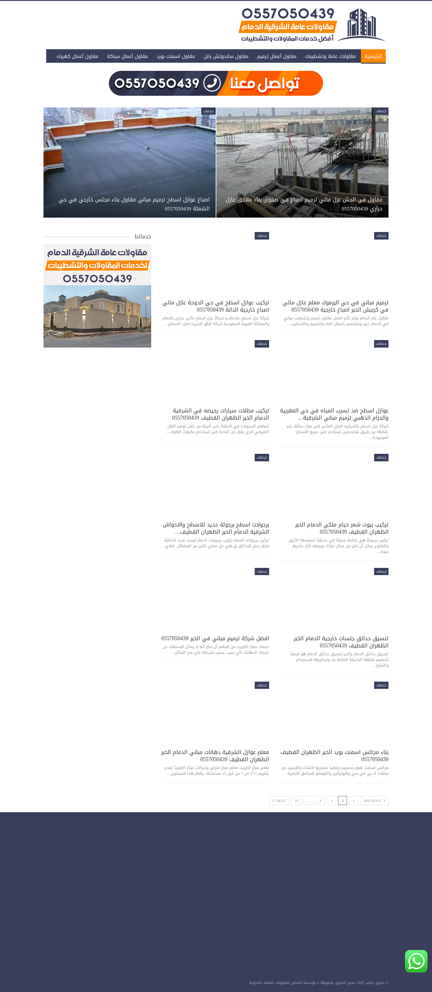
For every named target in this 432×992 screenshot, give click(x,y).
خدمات (381, 111)
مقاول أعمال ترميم (276, 56)
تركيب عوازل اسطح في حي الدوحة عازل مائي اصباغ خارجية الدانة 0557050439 (215, 306)
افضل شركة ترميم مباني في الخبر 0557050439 (215, 638)
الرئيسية (373, 56)
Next (279, 801)
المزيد (92, 56)
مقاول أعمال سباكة (127, 56)
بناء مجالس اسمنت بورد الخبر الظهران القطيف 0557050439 (334, 755)
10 (296, 801)
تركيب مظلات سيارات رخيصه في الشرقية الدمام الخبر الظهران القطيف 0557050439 (220, 414)
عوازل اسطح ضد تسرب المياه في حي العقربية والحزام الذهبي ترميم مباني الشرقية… (334, 414)
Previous (374, 801)
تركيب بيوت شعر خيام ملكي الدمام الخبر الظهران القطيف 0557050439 (341, 528)
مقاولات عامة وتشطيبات (330, 56)
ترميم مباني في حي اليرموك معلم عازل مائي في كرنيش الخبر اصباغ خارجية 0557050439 (335, 306)
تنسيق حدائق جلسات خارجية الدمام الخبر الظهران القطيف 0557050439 (341, 642)
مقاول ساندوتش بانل (226, 56)
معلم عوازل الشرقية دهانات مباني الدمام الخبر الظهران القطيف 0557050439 (215, 755)
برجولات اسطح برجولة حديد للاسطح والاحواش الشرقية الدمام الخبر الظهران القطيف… (216, 528)
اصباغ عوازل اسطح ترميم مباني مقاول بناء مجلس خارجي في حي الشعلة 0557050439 (139, 204)
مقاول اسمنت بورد (176, 56)
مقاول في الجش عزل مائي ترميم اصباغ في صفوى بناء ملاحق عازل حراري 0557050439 (303, 204)
